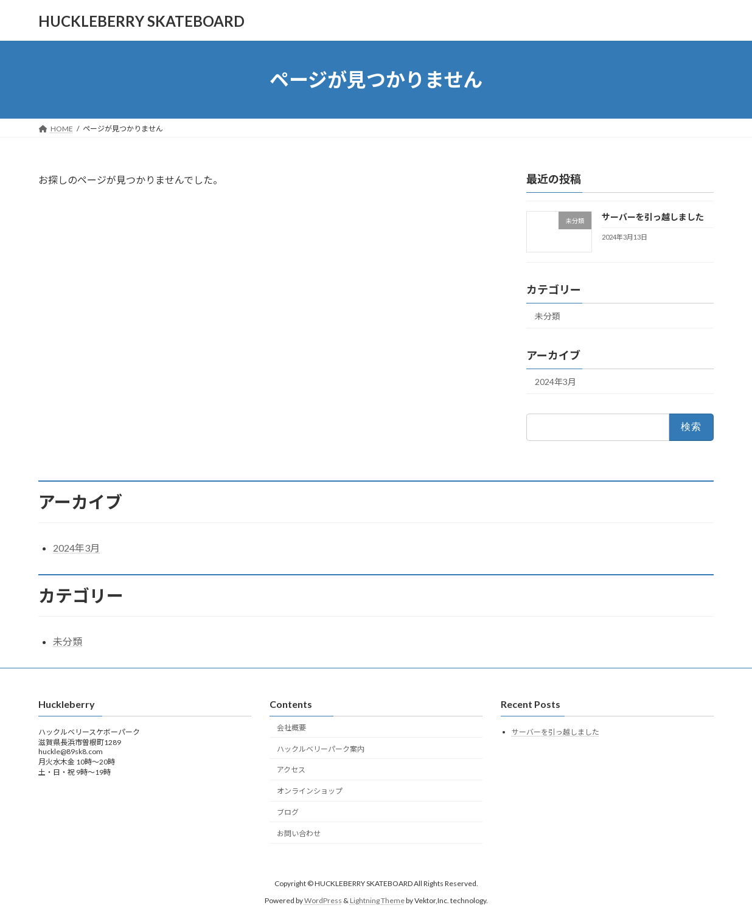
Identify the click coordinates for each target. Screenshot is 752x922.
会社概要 (291, 727)
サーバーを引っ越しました (653, 217)
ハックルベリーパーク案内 (320, 749)
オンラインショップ (310, 790)
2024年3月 (555, 381)
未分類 (547, 316)
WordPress (323, 900)
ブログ (288, 812)
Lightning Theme (377, 900)
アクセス (291, 769)
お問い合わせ (299, 833)
